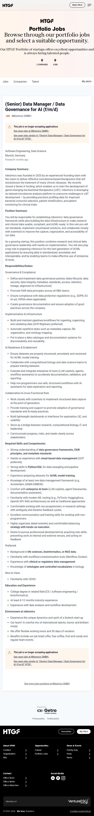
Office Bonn (8, 778)
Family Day (72, 750)
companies (20, 81)
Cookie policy (53, 719)
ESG (5, 758)
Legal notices (84, 811)
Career (38, 750)
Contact (7, 750)
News (69, 758)
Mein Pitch (77, 5)
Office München (11, 786)
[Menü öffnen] (89, 5)
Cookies (74, 811)
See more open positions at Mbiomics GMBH (47, 683)
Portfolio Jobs (41, 754)
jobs (5, 81)
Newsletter (66, 732)
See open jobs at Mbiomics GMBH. (31, 131)
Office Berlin (9, 782)
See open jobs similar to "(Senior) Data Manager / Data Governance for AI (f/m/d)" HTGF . (49, 137)
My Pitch (84, 732)
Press (69, 754)
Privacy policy (39, 719)
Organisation (9, 754)
